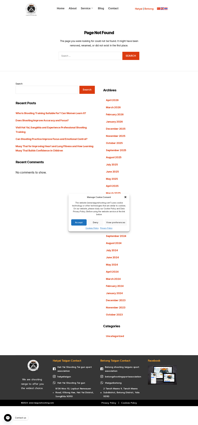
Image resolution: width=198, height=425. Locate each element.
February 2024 (115, 286)
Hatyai (138, 9)
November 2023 (116, 307)
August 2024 (114, 243)
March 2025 (113, 193)
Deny (95, 222)
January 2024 (114, 293)
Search (19, 83)
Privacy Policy (106, 228)
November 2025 (116, 135)
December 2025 (116, 128)
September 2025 (116, 150)
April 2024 (112, 271)
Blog (101, 8)
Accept (79, 222)
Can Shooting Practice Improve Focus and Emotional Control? (52, 139)
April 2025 (112, 185)
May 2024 (112, 264)
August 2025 (114, 157)
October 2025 (114, 143)
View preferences (115, 222)
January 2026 (114, 121)
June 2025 (112, 171)
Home (61, 8)
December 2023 (116, 300)
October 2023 (114, 314)
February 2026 (115, 114)
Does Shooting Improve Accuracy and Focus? (42, 120)
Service (87, 8)
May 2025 (112, 178)
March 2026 (113, 107)
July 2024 (112, 250)
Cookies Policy (92, 228)
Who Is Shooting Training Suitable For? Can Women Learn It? (51, 113)
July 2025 (112, 164)
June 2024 (112, 257)
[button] (125, 197)
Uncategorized (115, 336)
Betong (148, 9)
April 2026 (112, 100)
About (73, 8)
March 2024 (113, 278)
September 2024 (116, 236)
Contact (113, 8)
